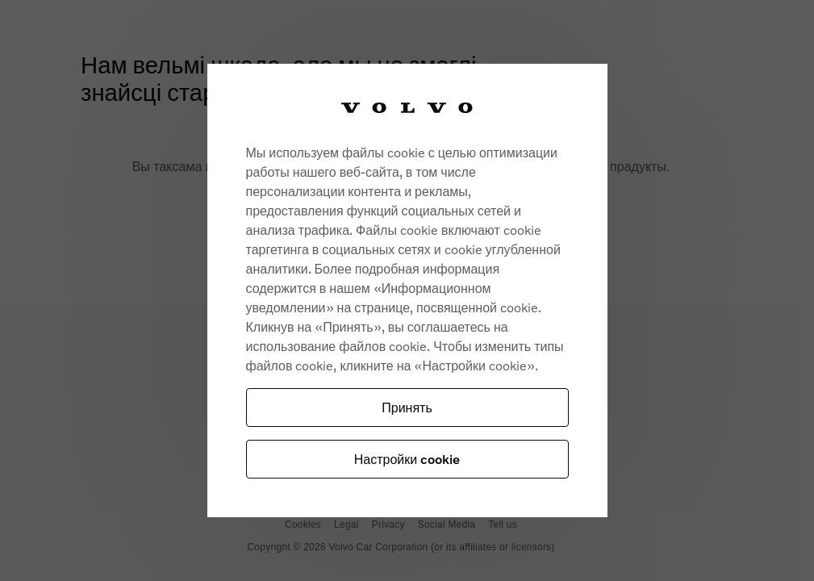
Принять (407, 407)
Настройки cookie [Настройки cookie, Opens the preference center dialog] (407, 458)
